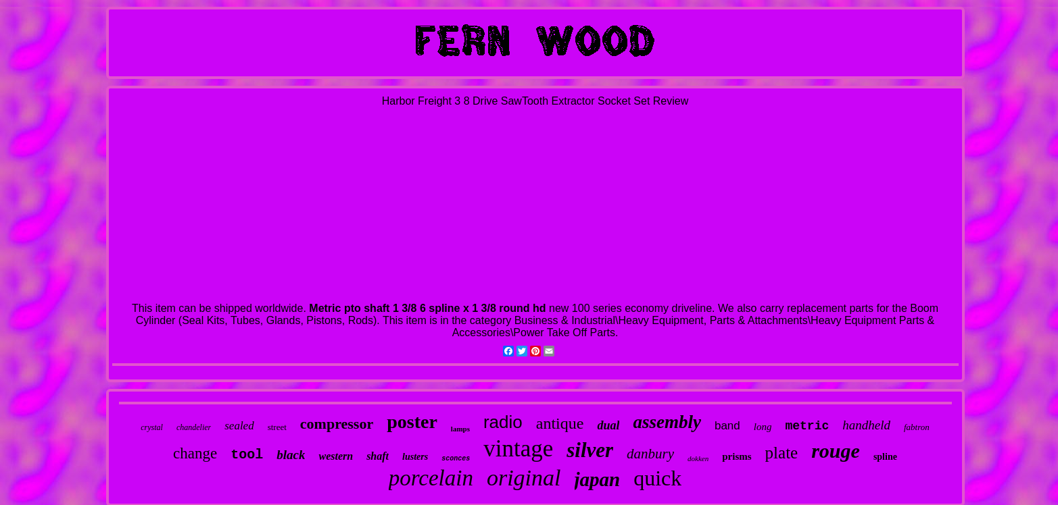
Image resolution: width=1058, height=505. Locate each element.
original (524, 477)
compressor (336, 423)
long (763, 426)
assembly (667, 422)
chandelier (193, 427)
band (727, 425)
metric (807, 426)
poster (412, 421)
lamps (460, 429)
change (195, 453)
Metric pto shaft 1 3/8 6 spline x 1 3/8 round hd (427, 308)
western (335, 456)
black (290, 455)
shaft (377, 456)
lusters (415, 457)
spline (885, 457)
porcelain (431, 478)
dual (608, 425)
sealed (239, 425)
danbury (650, 454)
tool (247, 454)
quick (657, 478)
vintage (518, 448)
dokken (698, 458)
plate (781, 453)
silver (590, 450)
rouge (835, 451)
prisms (736, 456)
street (277, 427)
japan (598, 479)
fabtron (917, 427)
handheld (866, 425)
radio (503, 422)
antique (560, 423)
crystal (152, 427)
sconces (455, 458)
